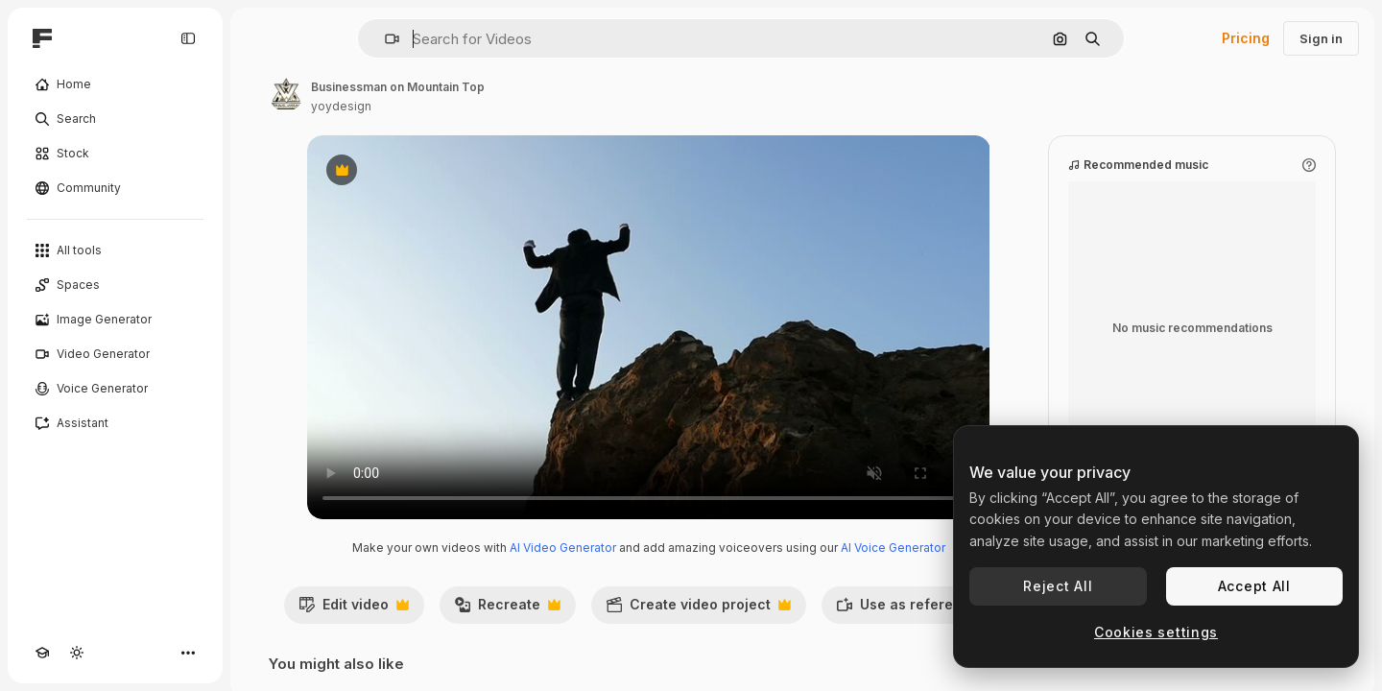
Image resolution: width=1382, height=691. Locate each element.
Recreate (507, 609)
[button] (384, 39)
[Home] (115, 84)
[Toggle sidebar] (188, 38)
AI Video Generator (563, 547)
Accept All (1254, 586)
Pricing (1246, 38)
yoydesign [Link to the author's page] (341, 106)
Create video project (698, 609)
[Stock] (115, 153)
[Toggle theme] (76, 652)
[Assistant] (115, 423)
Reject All (1057, 586)
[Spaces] (115, 285)
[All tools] (115, 250)
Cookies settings (1156, 632)
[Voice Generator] (115, 388)
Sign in (1321, 38)
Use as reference (917, 609)
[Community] (115, 188)
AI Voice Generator (893, 547)
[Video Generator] (115, 354)
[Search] (115, 119)
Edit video (353, 609)
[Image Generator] (115, 319)
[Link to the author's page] (286, 94)
